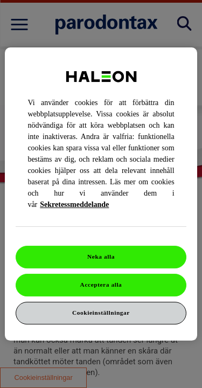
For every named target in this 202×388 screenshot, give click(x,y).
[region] (101, 194)
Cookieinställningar (101, 312)
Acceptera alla (101, 284)
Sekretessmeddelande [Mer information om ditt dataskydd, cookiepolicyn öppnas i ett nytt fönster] (74, 204)
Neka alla (101, 256)
